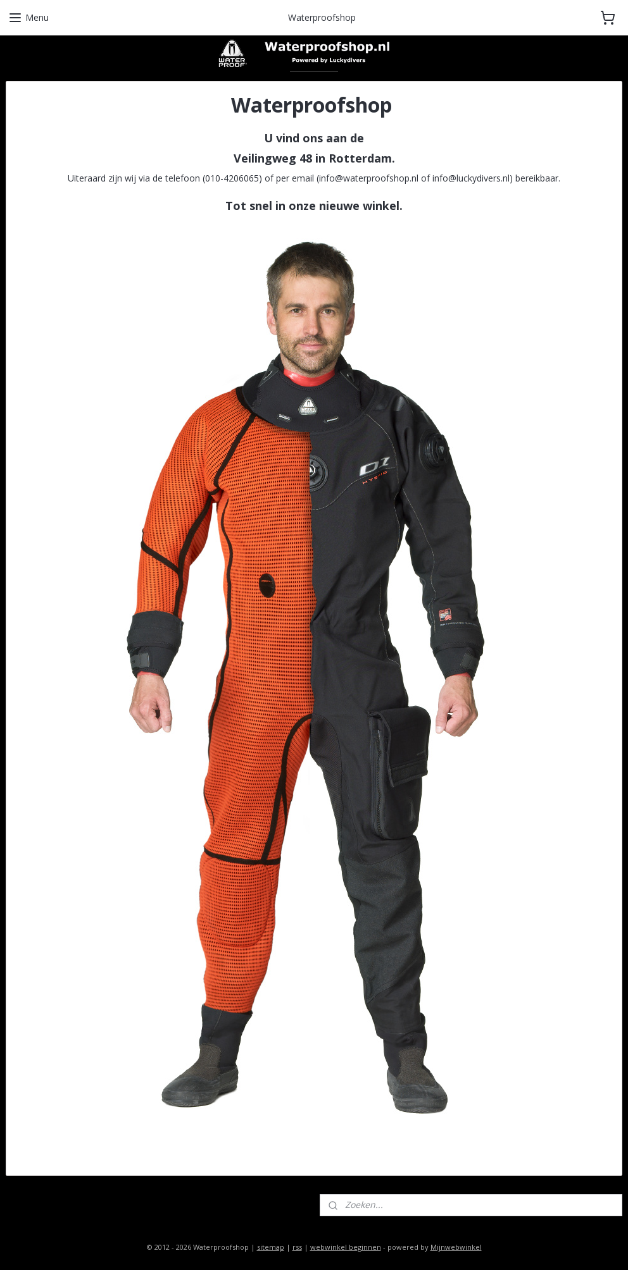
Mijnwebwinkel (456, 1247)
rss (297, 1247)
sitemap (270, 1247)
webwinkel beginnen (345, 1247)
